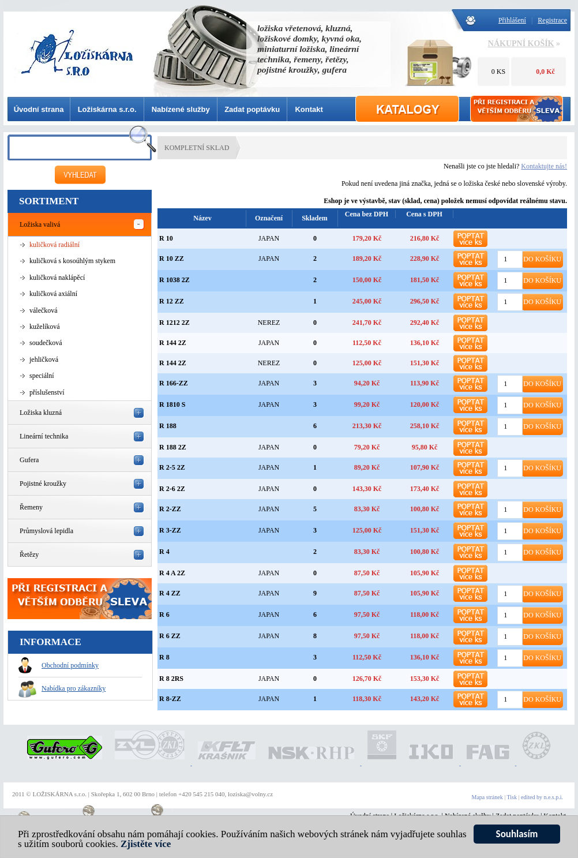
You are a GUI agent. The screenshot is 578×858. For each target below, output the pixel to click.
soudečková (45, 343)
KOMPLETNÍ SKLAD (196, 148)
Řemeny (31, 507)
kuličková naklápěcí (57, 277)
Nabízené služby (181, 109)
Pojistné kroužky (43, 483)
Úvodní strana (39, 109)
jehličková (43, 359)
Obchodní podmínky (58, 665)
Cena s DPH (424, 214)
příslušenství (47, 392)
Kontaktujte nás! (544, 166)
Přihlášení (512, 20)
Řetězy (29, 554)
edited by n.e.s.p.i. (542, 797)
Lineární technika (44, 436)
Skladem (315, 218)
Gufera (29, 460)
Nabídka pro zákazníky (62, 688)
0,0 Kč (545, 72)
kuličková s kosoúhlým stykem (72, 261)
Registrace (552, 20)
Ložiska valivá (40, 224)
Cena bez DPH (366, 214)
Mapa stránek (487, 797)
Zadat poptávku (252, 109)
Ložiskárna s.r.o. (107, 109)
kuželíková (44, 327)
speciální (41, 376)
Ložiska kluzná (41, 413)
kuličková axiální (53, 294)
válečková (43, 310)
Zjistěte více (146, 845)
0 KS (498, 72)
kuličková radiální (54, 245)
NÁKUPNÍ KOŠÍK (521, 43)
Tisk (512, 797)
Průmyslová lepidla (46, 531)
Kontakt (308, 109)
